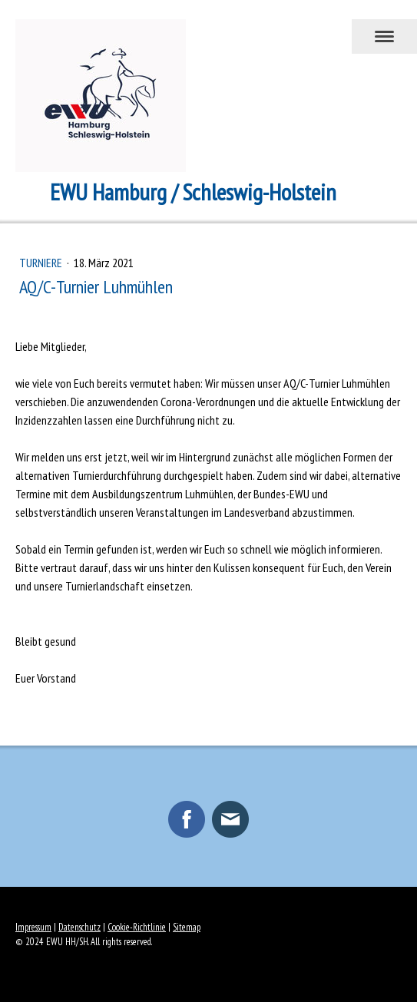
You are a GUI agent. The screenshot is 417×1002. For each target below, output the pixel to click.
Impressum (33, 927)
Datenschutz (79, 927)
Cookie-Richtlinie (137, 927)
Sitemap (186, 927)
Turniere (42, 262)
